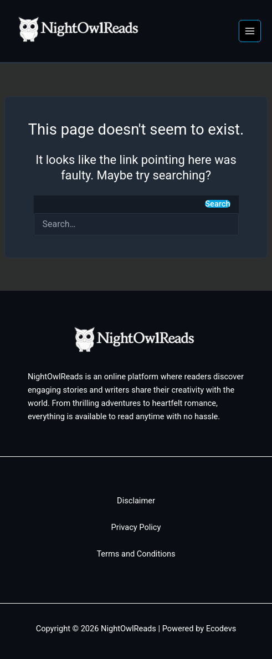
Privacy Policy (136, 527)
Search (217, 204)
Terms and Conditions (135, 554)
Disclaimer (136, 501)
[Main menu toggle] (250, 31)
